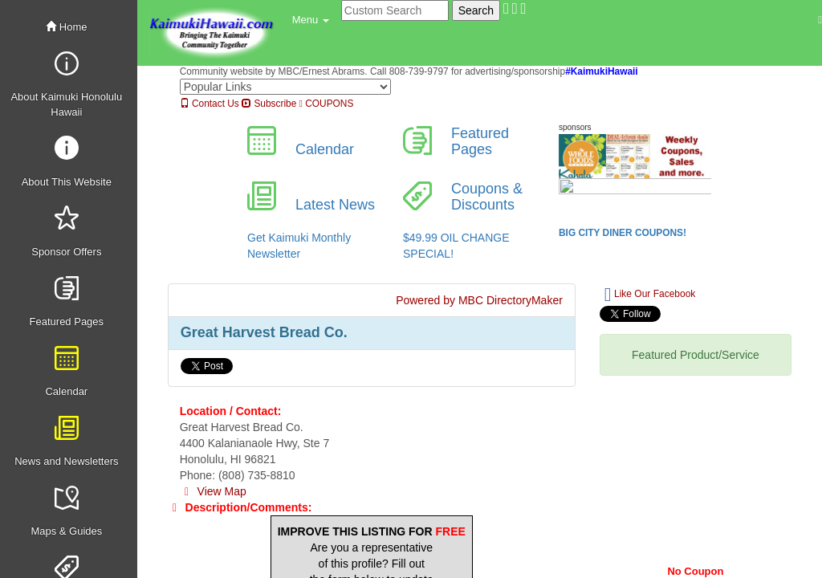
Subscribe (269, 103)
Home (66, 27)
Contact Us (209, 103)
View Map (213, 491)
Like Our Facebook (649, 294)
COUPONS (326, 103)
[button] (310, 20)
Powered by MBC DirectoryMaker (479, 300)
